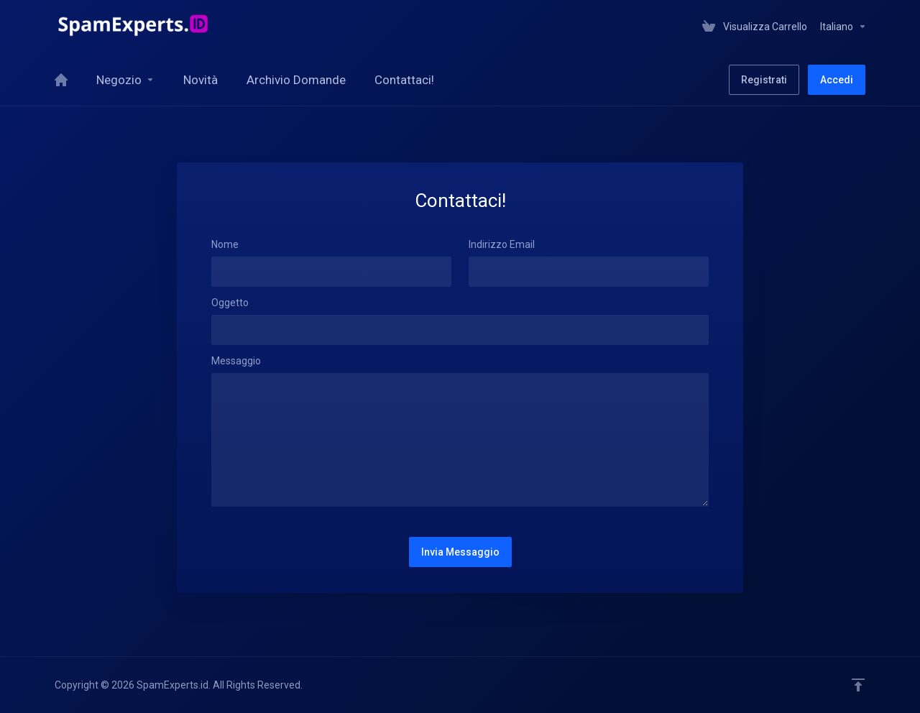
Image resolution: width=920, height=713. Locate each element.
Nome (225, 244)
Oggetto (230, 302)
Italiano (843, 26)
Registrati (764, 80)
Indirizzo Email (502, 244)
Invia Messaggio (460, 552)
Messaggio (236, 361)
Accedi (836, 80)
